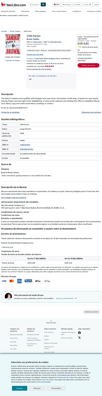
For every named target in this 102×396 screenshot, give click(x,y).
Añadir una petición (91, 312)
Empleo (46, 339)
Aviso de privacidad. (44, 382)
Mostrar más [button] (8, 247)
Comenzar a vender (94, 11)
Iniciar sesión (66, 4)
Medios (46, 336)
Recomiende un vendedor (32, 344)
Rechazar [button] (37, 388)
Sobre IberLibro (49, 332)
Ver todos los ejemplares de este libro (42, 76)
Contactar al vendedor (10, 112)
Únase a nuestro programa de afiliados (34, 339)
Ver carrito (13, 349)
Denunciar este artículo (91, 112)
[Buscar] (43, 4)
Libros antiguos (40, 11)
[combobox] (34, 4)
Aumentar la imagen (12, 60)
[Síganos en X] (79, 338)
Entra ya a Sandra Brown (66, 298)
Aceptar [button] (20, 388)
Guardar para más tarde (35, 54)
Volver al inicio (51, 323)
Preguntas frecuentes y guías (68, 333)
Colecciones (25, 11)
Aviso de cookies (49, 352)
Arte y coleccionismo (59, 11)
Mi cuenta (13, 342)
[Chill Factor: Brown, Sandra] (12, 44)
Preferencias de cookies (65, 377)
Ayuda (96, 4)
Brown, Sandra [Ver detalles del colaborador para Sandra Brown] (15, 31)
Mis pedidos (14, 345)
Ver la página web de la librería (13, 197)
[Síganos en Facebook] (79, 333)
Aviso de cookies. (48, 380)
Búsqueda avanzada (8, 11)
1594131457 (37, 42)
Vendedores (77, 11)
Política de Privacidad (50, 343)
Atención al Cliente (67, 338)
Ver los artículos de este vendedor (39, 69)
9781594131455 (26, 149)
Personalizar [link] (56, 388)
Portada (4, 31)
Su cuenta (77, 4)
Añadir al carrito (88, 65)
